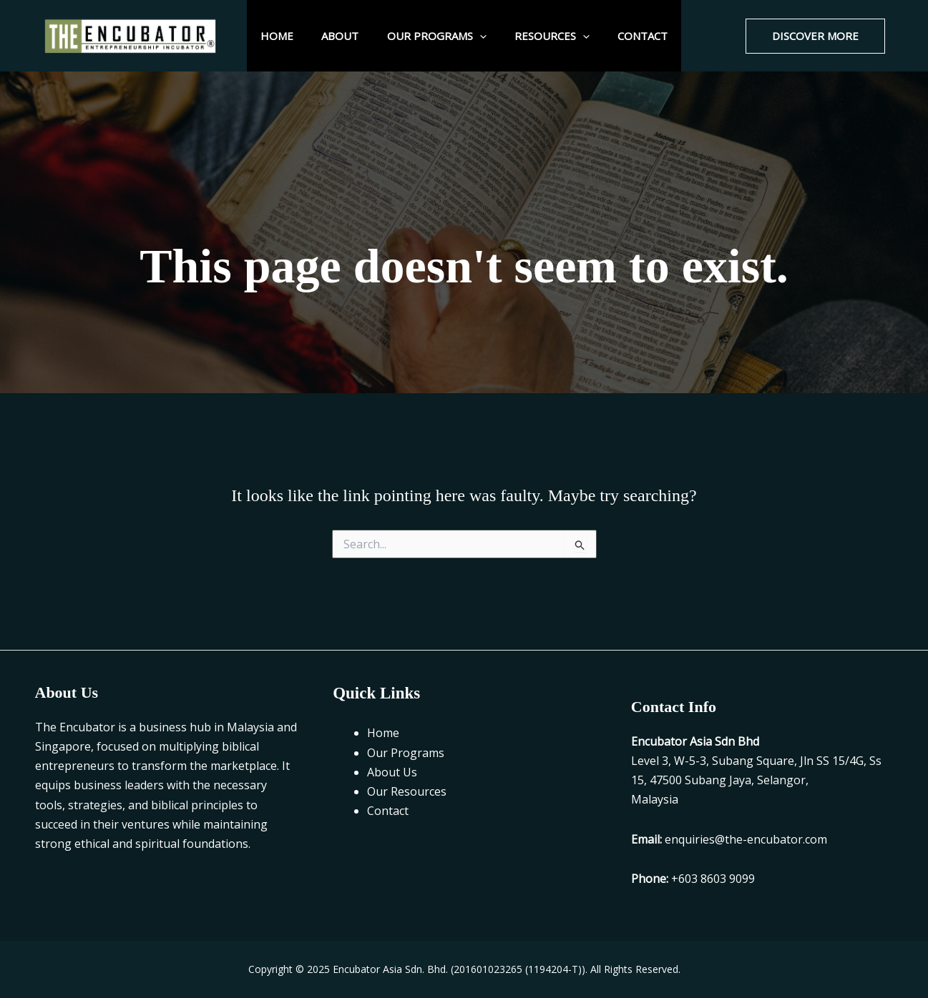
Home (290, 36)
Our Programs (437, 35)
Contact (630, 36)
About (347, 36)
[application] (480, 35)
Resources (545, 35)
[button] (815, 36)
